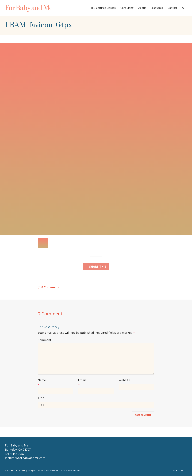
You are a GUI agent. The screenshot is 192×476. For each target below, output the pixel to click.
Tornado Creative (50, 470)
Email (82, 380)
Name (42, 380)
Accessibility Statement (71, 470)
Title (41, 398)
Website (124, 380)
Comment (44, 340)
